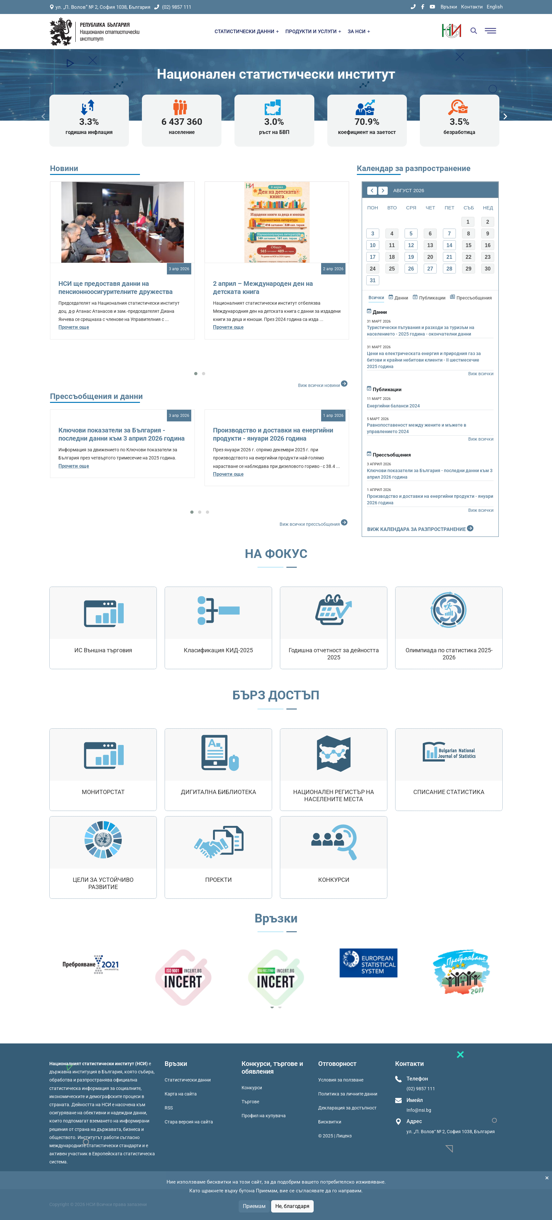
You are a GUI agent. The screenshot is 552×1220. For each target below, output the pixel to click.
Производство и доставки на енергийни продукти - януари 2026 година (273, 434)
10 (373, 245)
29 (468, 269)
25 (392, 269)
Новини (64, 168)
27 (430, 269)
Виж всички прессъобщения (314, 522)
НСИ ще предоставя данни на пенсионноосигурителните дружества (115, 288)
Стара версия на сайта (189, 1121)
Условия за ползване (340, 1079)
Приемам (254, 1206)
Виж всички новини (323, 384)
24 (373, 269)
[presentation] (43, 117)
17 (373, 257)
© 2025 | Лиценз (335, 1135)
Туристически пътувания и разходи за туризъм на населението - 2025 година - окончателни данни (420, 331)
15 (468, 245)
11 (392, 245)
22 (468, 257)
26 (411, 269)
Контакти (472, 7)
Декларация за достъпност (347, 1107)
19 (411, 257)
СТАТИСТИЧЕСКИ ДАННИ (247, 31)
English (495, 7)
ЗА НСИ (359, 31)
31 (373, 280)
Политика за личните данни (347, 1093)
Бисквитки (329, 1121)
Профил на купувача (264, 1115)
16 (488, 245)
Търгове (250, 1101)
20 (430, 257)
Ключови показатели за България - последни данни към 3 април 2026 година (121, 434)
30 (488, 269)
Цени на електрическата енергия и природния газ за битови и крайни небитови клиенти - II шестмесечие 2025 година (424, 360)
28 (449, 269)
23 (488, 257)
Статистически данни (188, 1079)
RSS (169, 1107)
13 (430, 245)
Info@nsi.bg (419, 1110)
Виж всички (481, 373)
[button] (196, 373)
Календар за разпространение (413, 168)
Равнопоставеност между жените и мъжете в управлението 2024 (416, 428)
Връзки (449, 7)
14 (449, 245)
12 (411, 245)
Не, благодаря (292, 1206)
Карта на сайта (181, 1093)
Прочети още (73, 327)
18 (392, 257)
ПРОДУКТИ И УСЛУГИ (313, 31)
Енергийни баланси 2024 (393, 405)
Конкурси (252, 1087)
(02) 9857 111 (172, 7)
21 (449, 257)
